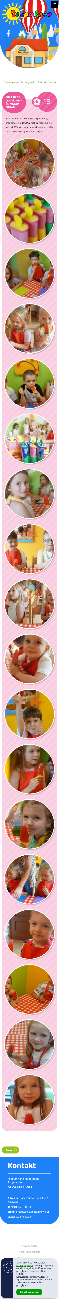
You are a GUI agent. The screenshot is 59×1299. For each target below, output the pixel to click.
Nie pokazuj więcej (29, 1292)
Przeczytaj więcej (24, 1265)
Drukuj (11, 1150)
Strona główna (11, 82)
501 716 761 (25, 1206)
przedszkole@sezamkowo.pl (32, 1211)
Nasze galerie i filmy (31, 82)
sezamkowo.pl (24, 1216)
